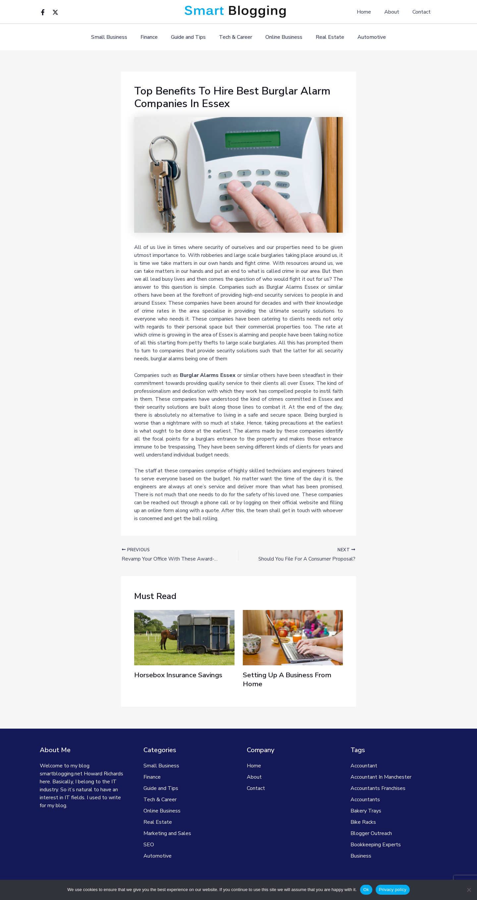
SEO (148, 844)
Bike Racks (363, 822)
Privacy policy (392, 889)
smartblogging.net (61, 773)
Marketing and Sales (167, 833)
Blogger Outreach (371, 833)
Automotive (363, 37)
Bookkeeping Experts (375, 844)
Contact (423, 12)
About (395, 12)
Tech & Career (235, 37)
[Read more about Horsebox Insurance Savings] (184, 638)
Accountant (363, 765)
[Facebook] (43, 12)
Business (360, 856)
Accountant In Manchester (380, 777)
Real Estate (324, 37)
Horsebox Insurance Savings (181, 676)
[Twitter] (55, 12)
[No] (468, 889)
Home (370, 12)
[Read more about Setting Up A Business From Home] (293, 638)
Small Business (117, 37)
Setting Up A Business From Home (291, 680)
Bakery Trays (365, 810)
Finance (154, 37)
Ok (366, 889)
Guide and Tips (191, 37)
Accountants (365, 799)
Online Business (281, 37)
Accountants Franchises (377, 788)
